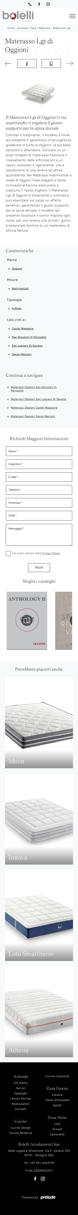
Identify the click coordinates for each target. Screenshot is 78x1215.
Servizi (20, 1088)
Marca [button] (12, 260)
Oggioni (17, 268)
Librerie (57, 1095)
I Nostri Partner (20, 1098)
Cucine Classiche (57, 1076)
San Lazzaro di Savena (27, 345)
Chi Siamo (21, 1083)
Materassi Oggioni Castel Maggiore (34, 407)
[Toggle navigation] (72, 16)
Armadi (57, 1129)
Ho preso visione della (36, 553)
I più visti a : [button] (16, 320)
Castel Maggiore (22, 328)
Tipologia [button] (14, 300)
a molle (16, 308)
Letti (57, 1124)
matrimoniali (20, 288)
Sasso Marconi (21, 354)
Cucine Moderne (20, 1133)
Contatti (20, 1109)
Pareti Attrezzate (57, 1100)
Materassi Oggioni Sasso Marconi (33, 416)
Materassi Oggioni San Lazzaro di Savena (38, 399)
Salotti (57, 1105)
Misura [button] (12, 280)
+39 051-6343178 (42, 1163)
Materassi (44, 28)
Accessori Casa (26, 28)
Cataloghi (20, 1093)
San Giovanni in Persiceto (29, 337)
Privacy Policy (51, 553)
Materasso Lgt (62, 28)
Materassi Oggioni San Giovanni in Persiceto (34, 389)
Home (11, 28)
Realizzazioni (21, 1104)
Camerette (57, 1134)
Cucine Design (21, 1128)
